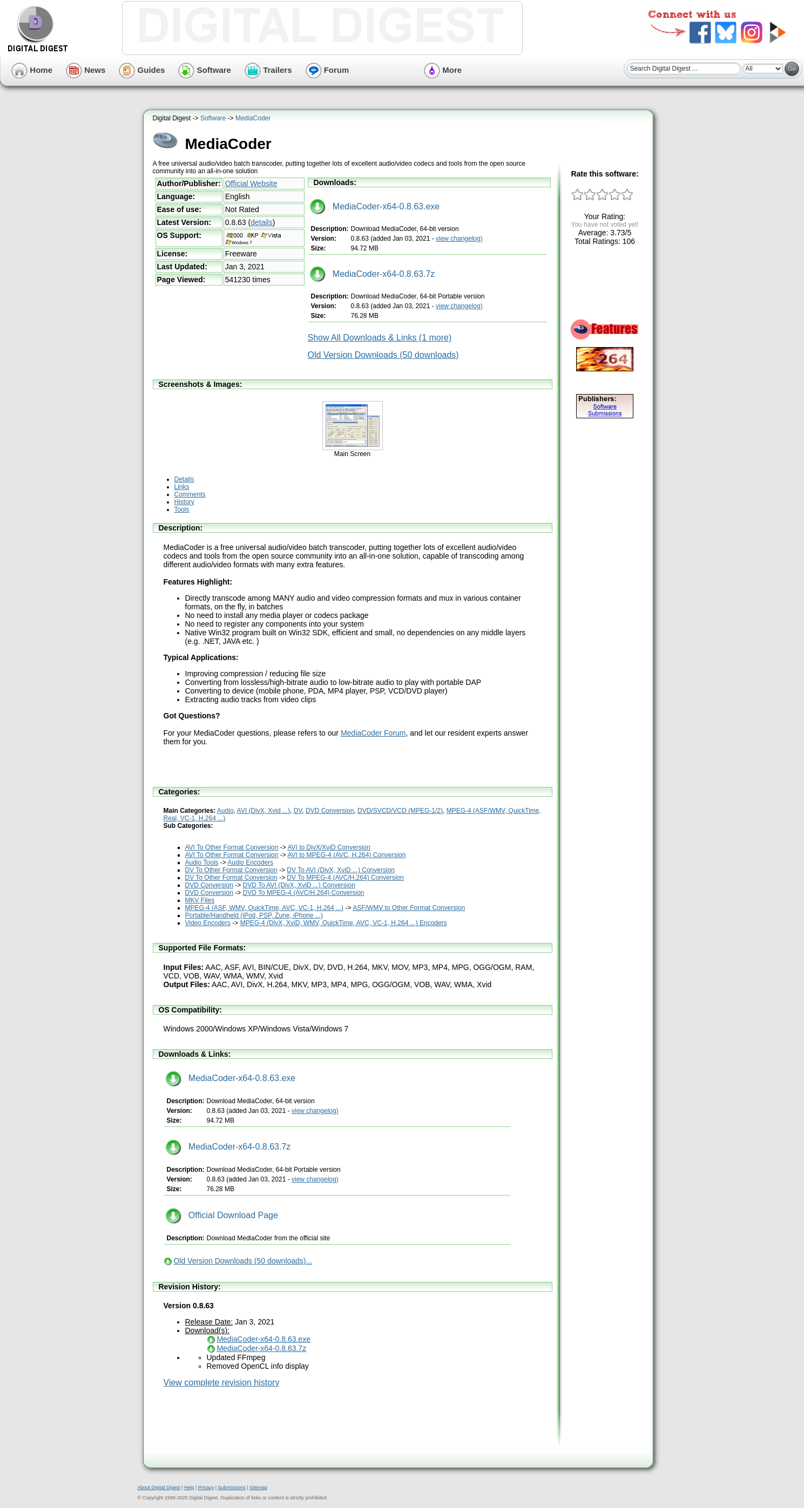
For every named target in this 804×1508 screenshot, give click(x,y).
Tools (182, 509)
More (443, 69)
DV (298, 810)
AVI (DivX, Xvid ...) (263, 810)
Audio (225, 810)
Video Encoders (208, 923)
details (261, 222)
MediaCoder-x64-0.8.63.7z (372, 273)
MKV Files (200, 900)
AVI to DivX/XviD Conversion (328, 847)
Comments (190, 494)
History (184, 502)
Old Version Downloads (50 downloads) (383, 354)
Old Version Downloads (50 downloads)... (242, 1260)
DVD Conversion (330, 810)
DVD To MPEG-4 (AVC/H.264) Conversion (303, 892)
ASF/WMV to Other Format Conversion (409, 908)
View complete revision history (222, 1382)
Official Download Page (221, 1215)
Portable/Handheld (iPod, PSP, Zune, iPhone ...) (254, 915)
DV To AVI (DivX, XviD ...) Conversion (341, 870)
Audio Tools (202, 862)
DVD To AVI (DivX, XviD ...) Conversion (299, 885)
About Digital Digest (159, 1487)
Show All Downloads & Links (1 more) (380, 337)
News (85, 69)
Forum (327, 69)
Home (31, 69)
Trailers (268, 69)
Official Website (251, 183)
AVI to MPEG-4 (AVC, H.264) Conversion (346, 855)
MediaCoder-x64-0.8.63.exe (374, 206)
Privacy (206, 1487)
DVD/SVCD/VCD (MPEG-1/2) (400, 810)
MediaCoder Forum (373, 733)
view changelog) (459, 238)
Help (189, 1487)
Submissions (232, 1487)
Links (182, 487)
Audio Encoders (250, 862)
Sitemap (258, 1487)
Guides (142, 69)
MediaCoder (253, 118)
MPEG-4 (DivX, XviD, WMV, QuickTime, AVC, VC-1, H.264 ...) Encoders (343, 923)
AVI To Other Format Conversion (232, 847)
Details (184, 479)
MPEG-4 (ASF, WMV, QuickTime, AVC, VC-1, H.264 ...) (264, 908)
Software (204, 69)
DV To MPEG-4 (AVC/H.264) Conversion (345, 877)
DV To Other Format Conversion (231, 870)
